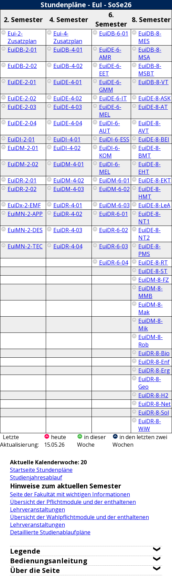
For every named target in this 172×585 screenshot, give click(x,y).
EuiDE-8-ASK (154, 98)
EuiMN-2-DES (25, 230)
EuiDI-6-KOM (109, 151)
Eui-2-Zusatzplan (22, 37)
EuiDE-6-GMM (110, 85)
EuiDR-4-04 (67, 246)
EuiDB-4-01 (68, 49)
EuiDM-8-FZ (153, 280)
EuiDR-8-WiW (149, 425)
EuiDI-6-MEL (109, 168)
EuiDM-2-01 (23, 148)
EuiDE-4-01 (67, 82)
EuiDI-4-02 (66, 148)
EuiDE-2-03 (22, 107)
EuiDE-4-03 (67, 107)
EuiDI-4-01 (66, 139)
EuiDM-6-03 (114, 205)
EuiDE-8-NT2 (149, 233)
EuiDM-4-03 (68, 189)
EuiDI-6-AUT (109, 127)
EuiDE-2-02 (22, 98)
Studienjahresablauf (36, 477)
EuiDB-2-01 (22, 49)
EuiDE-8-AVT (149, 127)
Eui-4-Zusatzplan (67, 37)
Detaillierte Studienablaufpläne (50, 532)
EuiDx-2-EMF (24, 205)
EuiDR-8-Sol (153, 412)
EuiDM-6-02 (114, 189)
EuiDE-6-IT (113, 98)
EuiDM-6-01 (114, 180)
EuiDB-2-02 (22, 66)
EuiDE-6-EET (110, 69)
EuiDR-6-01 (113, 214)
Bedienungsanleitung (48, 560)
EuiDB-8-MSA (149, 53)
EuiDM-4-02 (68, 180)
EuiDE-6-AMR (110, 53)
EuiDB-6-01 (113, 33)
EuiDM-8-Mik (150, 324)
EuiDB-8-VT (153, 82)
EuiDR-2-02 (22, 189)
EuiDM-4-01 (68, 164)
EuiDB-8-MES (149, 37)
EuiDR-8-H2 (153, 395)
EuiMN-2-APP (25, 214)
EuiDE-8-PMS (149, 250)
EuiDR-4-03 (67, 230)
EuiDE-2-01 (22, 82)
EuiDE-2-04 (22, 123)
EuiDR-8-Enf (154, 362)
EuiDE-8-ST (153, 271)
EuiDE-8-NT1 (149, 217)
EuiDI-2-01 (21, 139)
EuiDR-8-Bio (154, 353)
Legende (25, 551)
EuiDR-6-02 (113, 230)
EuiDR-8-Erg (154, 370)
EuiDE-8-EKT (154, 180)
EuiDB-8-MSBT (149, 69)
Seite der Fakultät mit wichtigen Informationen (70, 494)
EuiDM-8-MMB (150, 292)
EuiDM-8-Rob (150, 340)
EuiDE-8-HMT (149, 192)
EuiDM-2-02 (23, 164)
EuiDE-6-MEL (110, 110)
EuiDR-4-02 (67, 214)
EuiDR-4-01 (67, 205)
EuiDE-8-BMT (149, 151)
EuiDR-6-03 (113, 246)
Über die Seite (35, 570)
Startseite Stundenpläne (41, 470)
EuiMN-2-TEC (25, 246)
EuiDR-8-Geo (149, 382)
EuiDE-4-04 (67, 123)
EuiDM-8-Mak (150, 308)
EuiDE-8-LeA (154, 205)
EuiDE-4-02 (67, 98)
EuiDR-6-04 (113, 262)
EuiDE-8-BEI (153, 139)
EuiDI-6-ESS (114, 139)
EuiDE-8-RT (153, 262)
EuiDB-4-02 (68, 66)
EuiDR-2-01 (22, 180)
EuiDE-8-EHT (149, 168)
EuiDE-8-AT (153, 107)
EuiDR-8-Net (154, 404)
